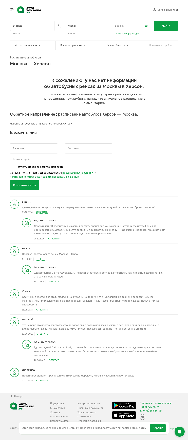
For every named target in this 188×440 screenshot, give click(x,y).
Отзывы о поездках (89, 420)
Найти (166, 25)
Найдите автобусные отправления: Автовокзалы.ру (41, 123)
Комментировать (24, 185)
